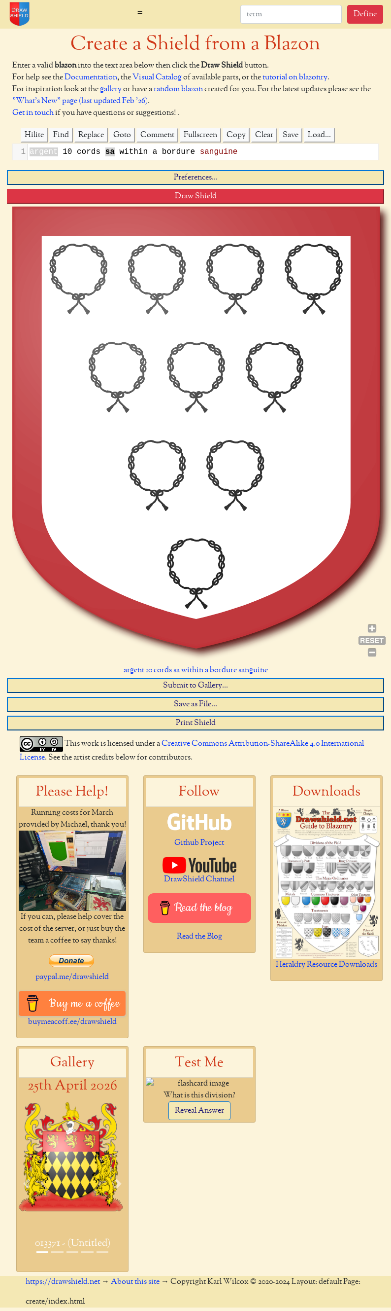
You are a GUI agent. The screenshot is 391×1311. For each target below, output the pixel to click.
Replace (91, 135)
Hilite (34, 135)
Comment (157, 135)
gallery (111, 89)
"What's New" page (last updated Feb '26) (80, 101)
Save (290, 135)
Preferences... (196, 178)
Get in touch (33, 113)
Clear (264, 135)
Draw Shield (196, 196)
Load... (319, 135)
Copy (236, 135)
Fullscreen (200, 135)
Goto (122, 135)
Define (365, 14)
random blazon (178, 89)
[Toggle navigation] (140, 14)
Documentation (91, 77)
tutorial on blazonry (294, 77)
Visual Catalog (157, 77)
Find (61, 135)
